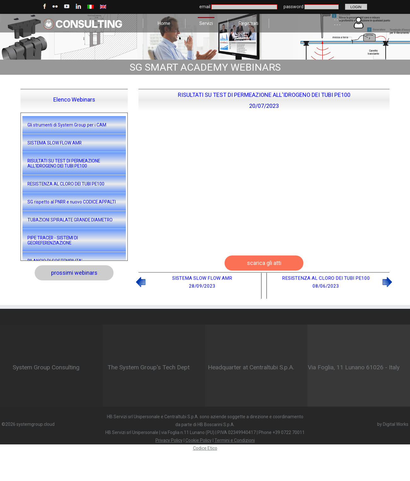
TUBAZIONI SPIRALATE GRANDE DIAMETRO (70, 219)
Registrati (248, 23)
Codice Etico (205, 448)
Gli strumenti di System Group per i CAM (66, 124)
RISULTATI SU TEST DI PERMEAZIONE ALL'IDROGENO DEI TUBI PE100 (63, 163)
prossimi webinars (74, 272)
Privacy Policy (169, 440)
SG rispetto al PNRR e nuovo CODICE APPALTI (71, 201)
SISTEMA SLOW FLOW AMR (54, 142)
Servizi (206, 23)
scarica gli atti (264, 263)
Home (163, 23)
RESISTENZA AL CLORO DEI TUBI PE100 (65, 183)
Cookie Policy (198, 440)
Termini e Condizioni (234, 440)
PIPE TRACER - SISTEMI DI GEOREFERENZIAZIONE (52, 240)
